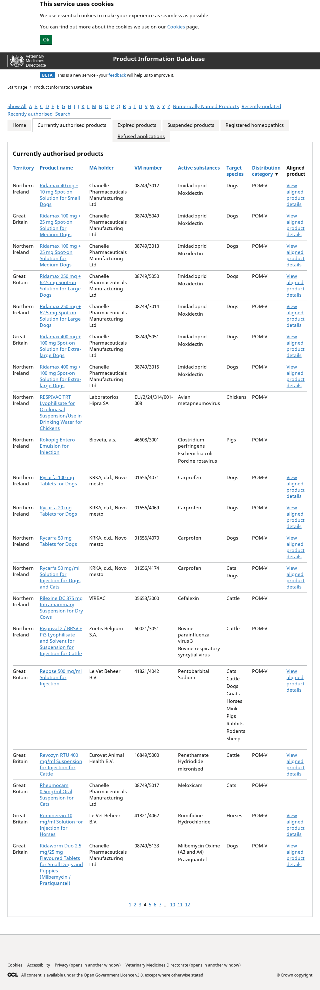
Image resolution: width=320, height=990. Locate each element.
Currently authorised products (72, 125)
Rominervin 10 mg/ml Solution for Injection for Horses (61, 824)
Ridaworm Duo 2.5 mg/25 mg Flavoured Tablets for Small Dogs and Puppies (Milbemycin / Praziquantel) (61, 864)
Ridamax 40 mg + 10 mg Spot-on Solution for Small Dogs (60, 194)
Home (19, 125)
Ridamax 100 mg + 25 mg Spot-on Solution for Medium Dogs (60, 225)
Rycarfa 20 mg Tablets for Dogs (58, 510)
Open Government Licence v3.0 (113, 975)
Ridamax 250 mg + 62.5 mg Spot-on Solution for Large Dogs (60, 285)
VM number (148, 168)
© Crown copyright (294, 975)
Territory (23, 168)
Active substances (199, 168)
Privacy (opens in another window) (88, 965)
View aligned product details (295, 194)
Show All (17, 106)
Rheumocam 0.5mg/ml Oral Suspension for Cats (57, 794)
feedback (117, 75)
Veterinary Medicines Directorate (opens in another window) (183, 965)
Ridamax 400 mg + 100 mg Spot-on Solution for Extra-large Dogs (60, 346)
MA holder (101, 168)
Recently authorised (30, 114)
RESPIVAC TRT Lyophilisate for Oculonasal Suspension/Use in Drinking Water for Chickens (61, 412)
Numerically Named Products (206, 106)
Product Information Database (159, 58)
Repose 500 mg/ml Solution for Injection (61, 677)
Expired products (137, 125)
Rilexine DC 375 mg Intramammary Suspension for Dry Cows (61, 607)
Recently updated (261, 106)
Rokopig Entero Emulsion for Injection (57, 445)
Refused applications (141, 136)
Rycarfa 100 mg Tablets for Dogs (58, 480)
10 (172, 904)
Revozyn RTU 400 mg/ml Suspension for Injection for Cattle (61, 764)
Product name (56, 168)
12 (187, 904)
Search (62, 114)
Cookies (176, 26)
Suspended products (191, 125)
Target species (235, 171)
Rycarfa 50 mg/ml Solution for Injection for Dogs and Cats (60, 577)
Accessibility (38, 965)
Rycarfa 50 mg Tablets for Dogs (58, 541)
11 (180, 904)
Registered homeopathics (255, 125)
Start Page (17, 87)
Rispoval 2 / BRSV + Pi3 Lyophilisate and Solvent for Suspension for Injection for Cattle (61, 641)
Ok (46, 39)
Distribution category (266, 171)
